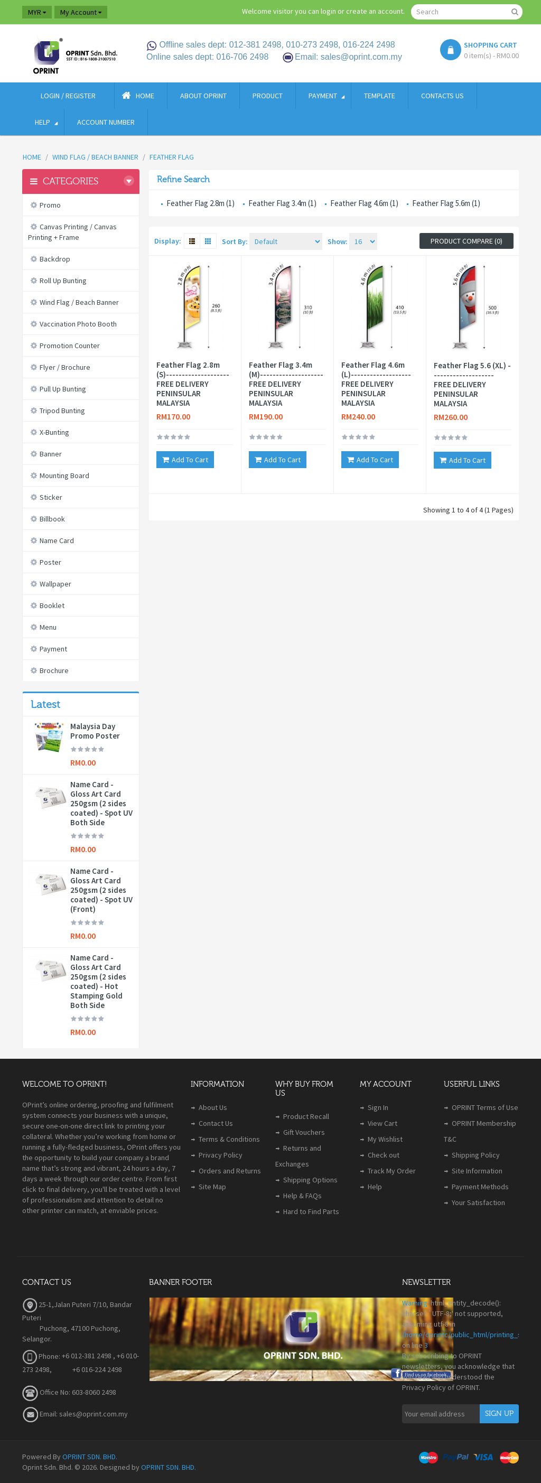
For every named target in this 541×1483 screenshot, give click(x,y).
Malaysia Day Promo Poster (95, 731)
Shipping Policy (476, 1155)
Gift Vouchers (304, 1132)
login (328, 11)
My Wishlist (385, 1139)
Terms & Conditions (229, 1139)
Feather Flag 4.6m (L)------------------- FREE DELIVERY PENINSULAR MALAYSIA (376, 384)
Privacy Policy (220, 1155)
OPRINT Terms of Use (485, 1107)
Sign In (378, 1107)
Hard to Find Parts (311, 1211)
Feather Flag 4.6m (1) (364, 203)
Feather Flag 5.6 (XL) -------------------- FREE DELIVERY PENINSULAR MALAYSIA (472, 384)
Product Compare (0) (466, 241)
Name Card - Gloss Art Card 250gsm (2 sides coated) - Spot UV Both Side (101, 803)
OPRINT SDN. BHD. (89, 1456)
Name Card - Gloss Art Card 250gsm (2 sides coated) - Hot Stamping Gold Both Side (98, 981)
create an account (374, 11)
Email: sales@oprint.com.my (75, 1414)
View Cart (382, 1123)
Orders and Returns (230, 1171)
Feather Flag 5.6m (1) (446, 203)
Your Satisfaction (478, 1202)
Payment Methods (480, 1186)
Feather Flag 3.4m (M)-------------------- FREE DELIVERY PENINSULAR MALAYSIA (286, 384)
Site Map (212, 1186)
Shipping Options (310, 1179)
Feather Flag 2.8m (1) (200, 203)
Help (375, 1186)
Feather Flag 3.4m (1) (282, 203)
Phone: (41, 1356)
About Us (213, 1107)
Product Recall (306, 1116)
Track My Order (392, 1171)
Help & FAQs (302, 1195)
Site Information (477, 1171)
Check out (383, 1155)
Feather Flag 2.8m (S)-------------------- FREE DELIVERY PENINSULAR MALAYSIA (192, 384)
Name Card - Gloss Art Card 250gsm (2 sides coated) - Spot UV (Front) (101, 890)
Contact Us (216, 1123)
